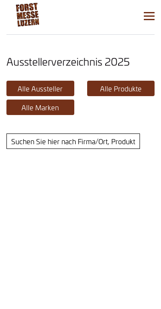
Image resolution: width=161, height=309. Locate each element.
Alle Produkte (121, 88)
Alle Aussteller (40, 88)
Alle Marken (40, 107)
